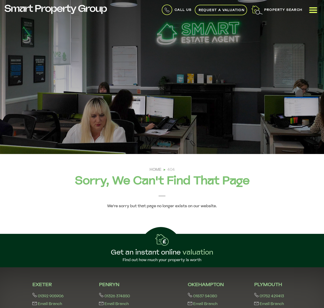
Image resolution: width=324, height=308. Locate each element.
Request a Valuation (222, 10)
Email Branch (47, 303)
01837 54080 (202, 296)
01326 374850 (114, 296)
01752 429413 (269, 296)
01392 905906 (47, 296)
